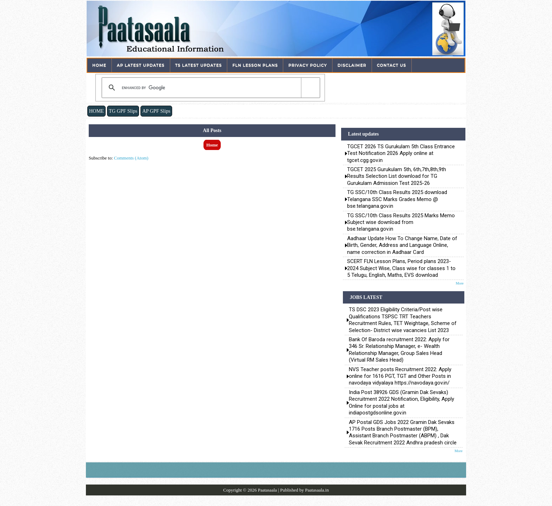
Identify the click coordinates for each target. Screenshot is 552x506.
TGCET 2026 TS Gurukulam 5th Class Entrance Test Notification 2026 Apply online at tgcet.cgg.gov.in (401, 153)
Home (99, 65)
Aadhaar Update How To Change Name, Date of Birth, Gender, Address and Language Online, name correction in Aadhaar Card (402, 245)
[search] (209, 87)
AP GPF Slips (156, 111)
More (460, 283)
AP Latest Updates (140, 65)
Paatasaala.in (317, 490)
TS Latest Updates (198, 65)
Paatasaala (267, 490)
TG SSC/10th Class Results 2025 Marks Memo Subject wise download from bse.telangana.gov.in (401, 222)
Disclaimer (352, 65)
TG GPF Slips (123, 111)
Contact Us (391, 65)
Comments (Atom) (131, 158)
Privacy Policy (307, 65)
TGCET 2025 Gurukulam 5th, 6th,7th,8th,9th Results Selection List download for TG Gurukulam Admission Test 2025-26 (396, 176)
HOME (96, 111)
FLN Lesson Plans (255, 65)
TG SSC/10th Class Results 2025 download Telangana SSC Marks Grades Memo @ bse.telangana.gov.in (397, 199)
